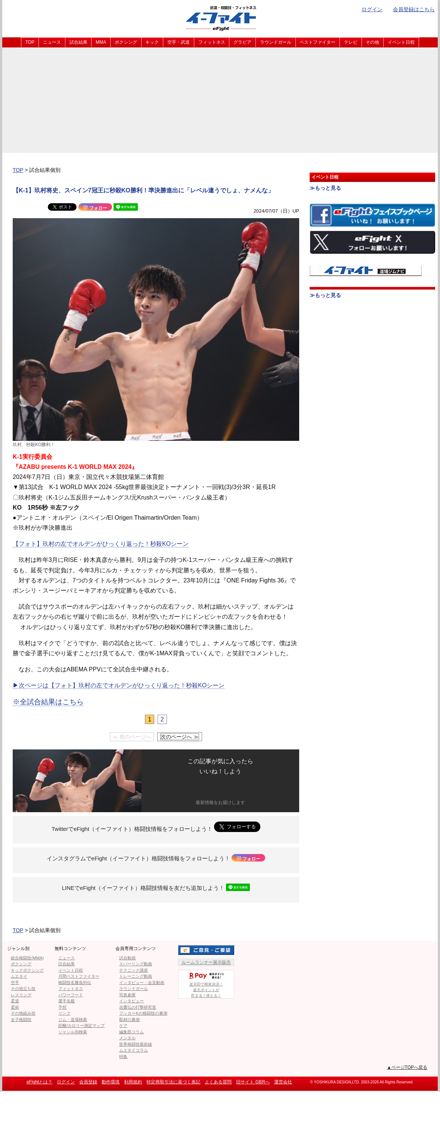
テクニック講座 (133, 970)
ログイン (372, 9)
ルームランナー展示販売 (206, 962)
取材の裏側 (129, 1019)
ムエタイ (19, 976)
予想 (62, 1007)
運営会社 (283, 1082)
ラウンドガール (275, 42)
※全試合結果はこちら (48, 702)
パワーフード (70, 995)
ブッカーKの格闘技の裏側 (143, 1013)
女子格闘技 (21, 1019)
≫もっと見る (325, 188)
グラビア (242, 42)
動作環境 (111, 1082)
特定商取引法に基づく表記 (173, 1082)
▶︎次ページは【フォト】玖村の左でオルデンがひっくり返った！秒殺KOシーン (118, 685)
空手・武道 (178, 42)
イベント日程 (401, 42)
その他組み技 (23, 1013)
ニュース (52, 42)
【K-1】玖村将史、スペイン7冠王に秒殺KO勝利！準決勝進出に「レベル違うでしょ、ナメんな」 (143, 190)
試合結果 (78, 42)
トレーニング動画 (135, 976)
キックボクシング (27, 970)
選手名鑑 (66, 1001)
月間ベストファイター (78, 976)
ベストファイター (317, 42)
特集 (123, 1056)
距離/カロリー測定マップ (81, 1025)
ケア (123, 1025)
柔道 (15, 1001)
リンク (64, 1013)
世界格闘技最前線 (135, 1044)
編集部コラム (131, 1032)
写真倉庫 (127, 995)
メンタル (127, 1038)
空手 (15, 982)
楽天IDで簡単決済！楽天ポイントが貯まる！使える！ (206, 983)
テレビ (350, 42)
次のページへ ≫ (180, 737)
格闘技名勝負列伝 (74, 982)
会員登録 (88, 1082)
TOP (29, 42)
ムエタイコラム (133, 1050)
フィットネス (211, 42)
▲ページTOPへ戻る (407, 1067)
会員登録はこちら (414, 9)
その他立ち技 (23, 988)
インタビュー (131, 1001)
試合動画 (127, 958)
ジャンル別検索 (72, 1032)
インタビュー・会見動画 (141, 982)
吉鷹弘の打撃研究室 (137, 1007)
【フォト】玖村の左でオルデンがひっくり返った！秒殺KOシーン (101, 544)
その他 (372, 42)
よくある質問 (218, 1082)
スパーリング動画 (135, 964)
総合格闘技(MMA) (27, 958)
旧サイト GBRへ (252, 1082)
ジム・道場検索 (72, 1019)
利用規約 (133, 1082)
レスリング (21, 995)
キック (152, 42)
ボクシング (126, 42)
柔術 (15, 1007)
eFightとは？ (39, 1082)
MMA (101, 42)
